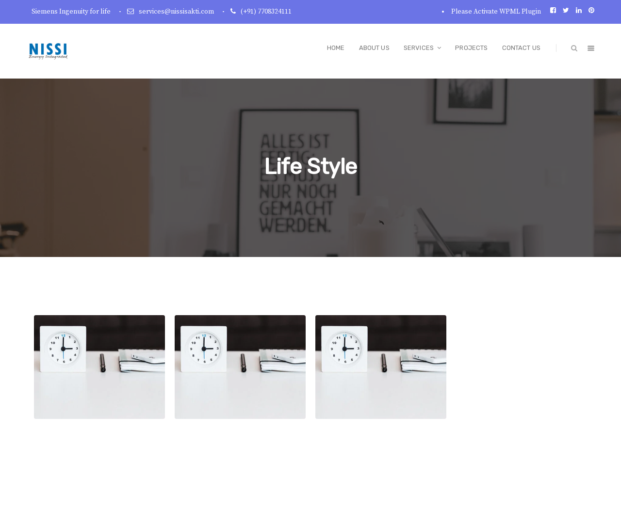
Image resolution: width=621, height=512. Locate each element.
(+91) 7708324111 (266, 11)
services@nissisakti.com (176, 11)
